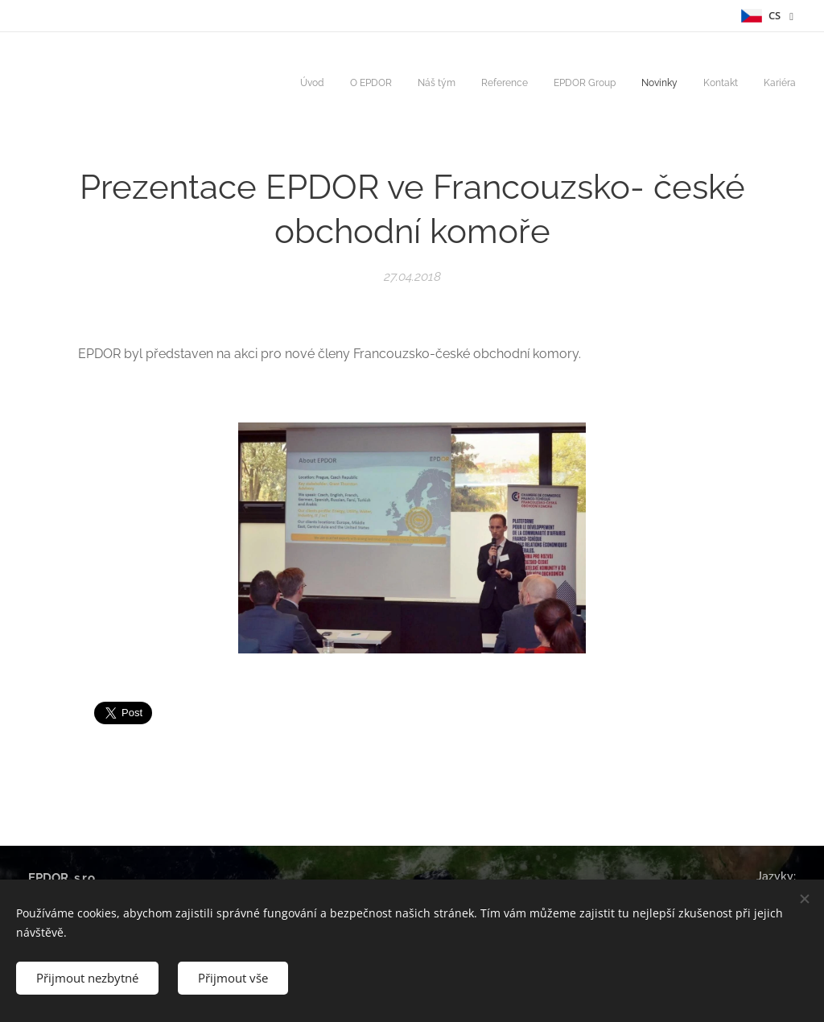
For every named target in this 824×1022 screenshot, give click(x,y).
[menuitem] (620, 84)
